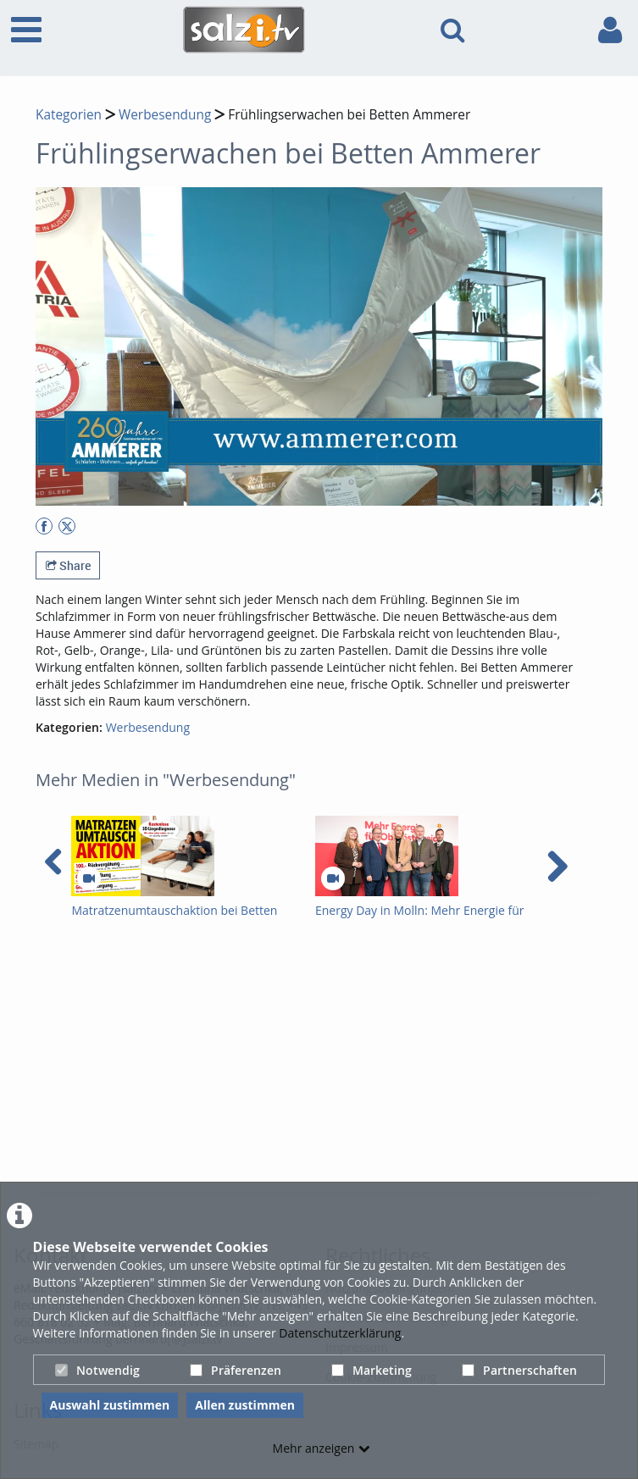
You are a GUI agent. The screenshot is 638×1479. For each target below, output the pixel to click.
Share (68, 565)
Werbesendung (165, 115)
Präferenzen (235, 1370)
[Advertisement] (337, 1064)
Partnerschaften (519, 1370)
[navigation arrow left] (54, 862)
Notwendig (97, 1370)
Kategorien (69, 115)
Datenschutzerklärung (340, 1333)
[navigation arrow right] (557, 866)
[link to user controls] (610, 30)
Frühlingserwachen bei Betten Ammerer (349, 115)
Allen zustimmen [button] (245, 1405)
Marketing (371, 1370)
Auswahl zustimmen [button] (110, 1405)
